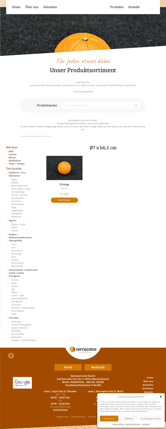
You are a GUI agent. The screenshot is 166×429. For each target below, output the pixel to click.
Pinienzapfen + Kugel (20, 188)
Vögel (13, 207)
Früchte (13, 154)
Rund (13, 256)
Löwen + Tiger (17, 295)
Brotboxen (16, 321)
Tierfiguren (14, 276)
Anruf (68, 367)
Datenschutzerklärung (132, 424)
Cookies (92, 416)
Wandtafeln (16, 213)
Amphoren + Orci (17, 172)
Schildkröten (16, 301)
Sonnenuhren (17, 198)
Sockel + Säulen (16, 273)
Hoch (13, 244)
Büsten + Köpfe (18, 224)
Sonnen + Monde (19, 195)
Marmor (12, 147)
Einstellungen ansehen (151, 418)
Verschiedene (17, 204)
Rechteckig (16, 253)
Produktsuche (47, 105)
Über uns (31, 7)
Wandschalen (17, 266)
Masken (15, 182)
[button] (161, 396)
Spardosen (16, 201)
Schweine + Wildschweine (22, 307)
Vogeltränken (17, 210)
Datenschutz (78, 416)
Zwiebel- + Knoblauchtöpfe (23, 340)
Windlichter (16, 216)
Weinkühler (16, 337)
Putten (14, 227)
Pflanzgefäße (15, 240)
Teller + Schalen (17, 163)
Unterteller (16, 331)
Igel (12, 289)
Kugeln (14, 179)
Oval (13, 247)
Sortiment (147, 388)
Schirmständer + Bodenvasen (23, 269)
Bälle (11, 151)
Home (16, 7)
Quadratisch (16, 250)
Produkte (117, 7)
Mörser (12, 157)
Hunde (14, 286)
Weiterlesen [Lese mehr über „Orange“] (64, 200)
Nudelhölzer (15, 160)
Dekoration (14, 175)
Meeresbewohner (19, 185)
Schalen (14, 259)
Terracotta (14, 168)
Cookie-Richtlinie (118, 424)
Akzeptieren (109, 418)
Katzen (14, 292)
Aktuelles (50, 7)
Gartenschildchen (19, 327)
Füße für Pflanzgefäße (21, 324)
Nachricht (98, 367)
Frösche (15, 280)
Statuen (14, 230)
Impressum (146, 424)
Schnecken (16, 304)
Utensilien (14, 317)
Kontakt (134, 7)
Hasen (14, 283)
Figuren (12, 220)
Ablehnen (129, 418)
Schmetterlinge (18, 191)
